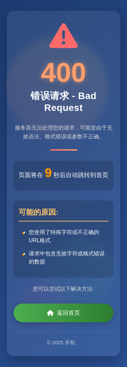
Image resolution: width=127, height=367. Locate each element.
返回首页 (63, 313)
